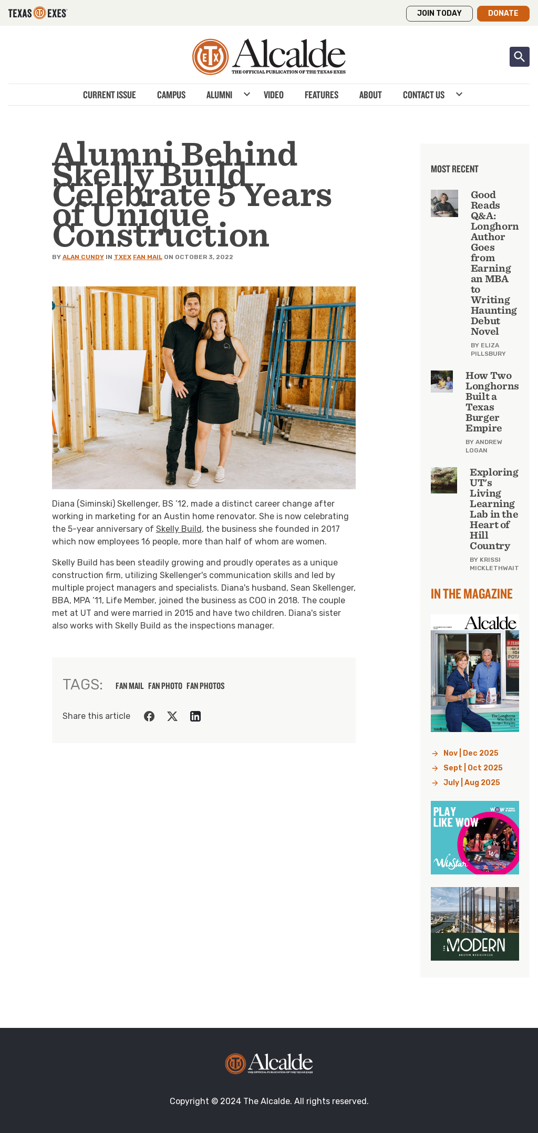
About (370, 94)
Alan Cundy (83, 257)
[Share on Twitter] (172, 716)
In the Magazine (472, 593)
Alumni (219, 94)
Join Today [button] (439, 13)
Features (321, 94)
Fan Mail (147, 257)
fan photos (206, 686)
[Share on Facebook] (149, 716)
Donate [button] (503, 13)
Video (274, 94)
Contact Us (423, 94)
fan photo (165, 686)
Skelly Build (179, 529)
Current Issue (109, 94)
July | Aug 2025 (471, 782)
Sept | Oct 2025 (473, 768)
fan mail (130, 686)
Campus (171, 94)
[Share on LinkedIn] (195, 716)
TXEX (122, 257)
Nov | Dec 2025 (471, 753)
